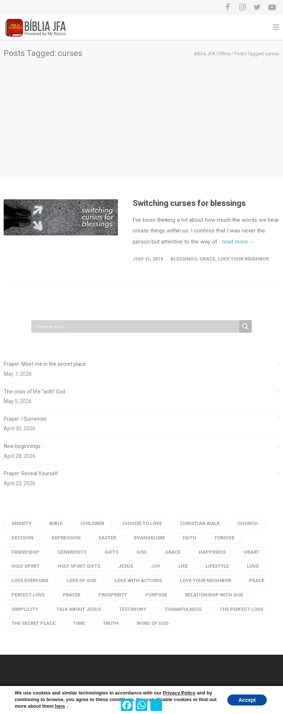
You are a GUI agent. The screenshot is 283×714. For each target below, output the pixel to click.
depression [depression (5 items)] (66, 537)
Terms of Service (58, 694)
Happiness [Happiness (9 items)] (212, 552)
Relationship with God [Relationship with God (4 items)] (214, 595)
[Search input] (137, 326)
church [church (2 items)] (248, 523)
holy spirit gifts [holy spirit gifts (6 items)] (78, 566)
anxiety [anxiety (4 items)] (21, 523)
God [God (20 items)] (141, 552)
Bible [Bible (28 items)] (56, 523)
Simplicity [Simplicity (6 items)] (24, 609)
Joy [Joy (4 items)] (155, 566)
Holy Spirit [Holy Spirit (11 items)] (25, 566)
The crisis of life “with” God (34, 392)
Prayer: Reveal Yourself (31, 473)
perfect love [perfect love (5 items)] (28, 595)
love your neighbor (243, 259)
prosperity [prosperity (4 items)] (112, 595)
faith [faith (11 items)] (189, 537)
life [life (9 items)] (183, 566)
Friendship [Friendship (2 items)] (25, 552)
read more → (238, 241)
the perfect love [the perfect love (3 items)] (241, 609)
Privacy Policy (19, 694)
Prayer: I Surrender (25, 419)
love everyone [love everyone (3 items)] (29, 580)
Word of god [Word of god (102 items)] (153, 623)
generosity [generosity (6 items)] (72, 552)
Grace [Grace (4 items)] (173, 552)
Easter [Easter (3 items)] (107, 537)
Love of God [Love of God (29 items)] (81, 580)
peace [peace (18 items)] (256, 580)
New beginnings (22, 446)
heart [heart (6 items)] (251, 552)
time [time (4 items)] (79, 623)
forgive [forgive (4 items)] (224, 537)
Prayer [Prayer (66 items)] (71, 595)
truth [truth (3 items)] (111, 623)
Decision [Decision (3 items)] (22, 537)
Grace (207, 259)
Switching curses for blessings (189, 203)
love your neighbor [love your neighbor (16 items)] (205, 580)
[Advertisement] (141, 113)
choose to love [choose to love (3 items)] (142, 523)
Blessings (184, 259)
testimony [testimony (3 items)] (132, 609)
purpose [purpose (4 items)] (156, 595)
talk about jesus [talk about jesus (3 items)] (78, 609)
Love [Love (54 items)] (253, 566)
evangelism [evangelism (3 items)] (149, 537)
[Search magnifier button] (245, 326)
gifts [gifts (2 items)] (111, 552)
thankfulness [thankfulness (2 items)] (183, 609)
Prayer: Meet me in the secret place (45, 364)
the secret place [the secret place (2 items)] (33, 623)
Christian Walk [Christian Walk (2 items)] (200, 523)
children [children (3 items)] (92, 523)
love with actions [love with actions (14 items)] (138, 580)
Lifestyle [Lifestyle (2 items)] (217, 566)
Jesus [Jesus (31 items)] (125, 566)
